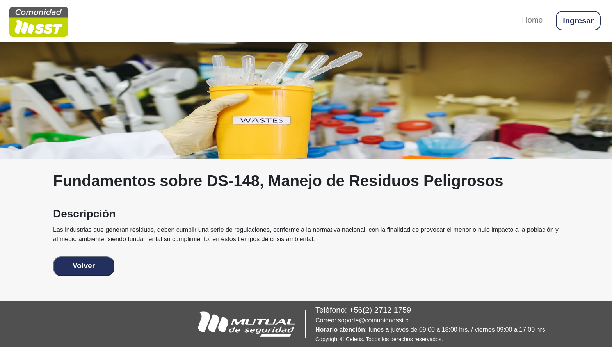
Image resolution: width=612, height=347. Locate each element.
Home (532, 20)
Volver (84, 266)
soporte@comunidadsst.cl (374, 320)
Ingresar (578, 20)
